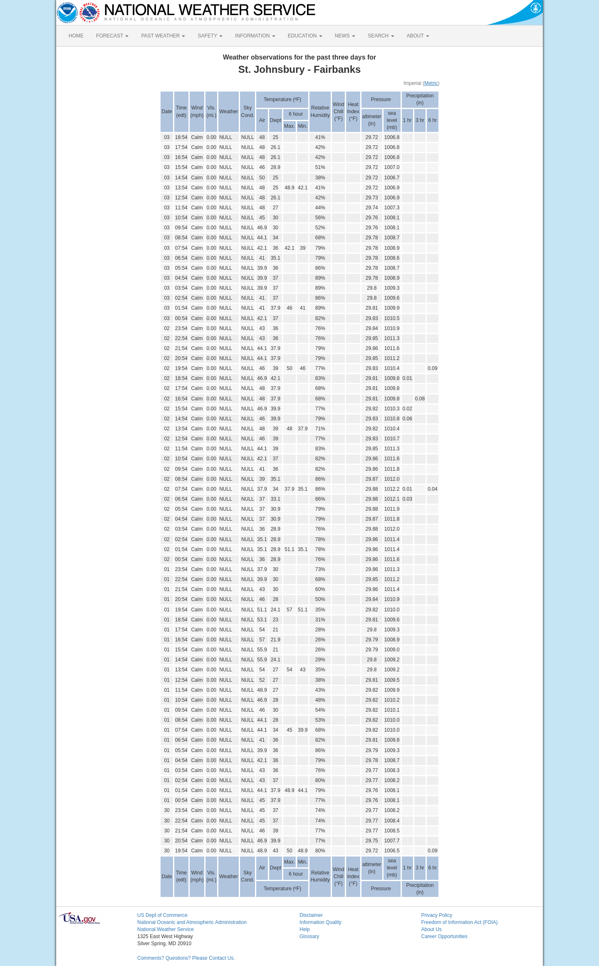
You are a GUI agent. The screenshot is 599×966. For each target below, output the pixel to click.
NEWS (345, 36)
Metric (431, 83)
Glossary (309, 936)
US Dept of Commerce (162, 915)
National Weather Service (165, 929)
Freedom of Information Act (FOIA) (459, 922)
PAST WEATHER (163, 36)
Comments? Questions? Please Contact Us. (186, 958)
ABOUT (418, 36)
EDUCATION (305, 36)
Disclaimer (311, 915)
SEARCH (381, 36)
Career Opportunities (444, 936)
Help (305, 929)
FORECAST (112, 36)
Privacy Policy (437, 915)
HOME (76, 36)
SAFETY (210, 36)
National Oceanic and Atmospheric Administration (192, 922)
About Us (431, 929)
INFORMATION (255, 36)
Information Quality (321, 922)
